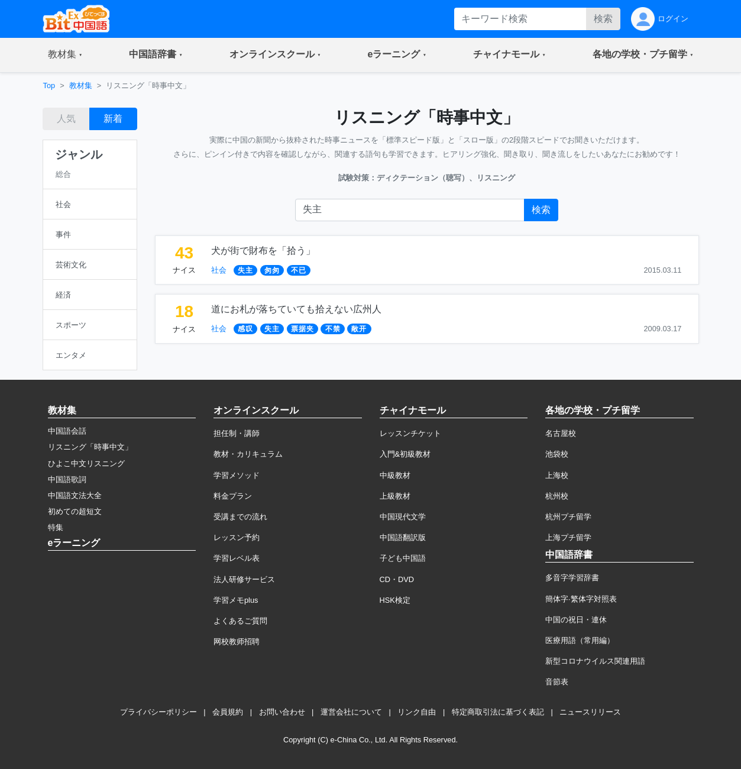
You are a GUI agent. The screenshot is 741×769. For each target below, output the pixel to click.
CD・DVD (397, 579)
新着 (112, 119)
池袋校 (556, 454)
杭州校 (556, 496)
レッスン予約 (236, 537)
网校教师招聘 (236, 641)
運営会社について (351, 711)
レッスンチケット (410, 433)
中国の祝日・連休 (576, 619)
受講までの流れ (240, 516)
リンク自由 (416, 711)
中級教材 (395, 475)
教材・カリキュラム (248, 454)
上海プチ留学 (568, 537)
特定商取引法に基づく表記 (498, 711)
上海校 (556, 475)
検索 (603, 19)
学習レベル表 (236, 558)
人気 (66, 119)
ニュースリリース (590, 711)
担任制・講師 (236, 433)
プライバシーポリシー (158, 711)
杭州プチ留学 (568, 516)
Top (49, 85)
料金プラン (232, 496)
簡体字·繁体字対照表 (581, 598)
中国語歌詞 (67, 479)
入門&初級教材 (405, 454)
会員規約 (227, 711)
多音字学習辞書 (572, 577)
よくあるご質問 (240, 620)
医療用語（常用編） (579, 640)
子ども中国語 (403, 558)
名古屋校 (560, 433)
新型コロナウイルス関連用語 (595, 661)
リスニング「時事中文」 (90, 446)
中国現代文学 (403, 516)
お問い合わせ (282, 711)
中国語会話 (67, 430)
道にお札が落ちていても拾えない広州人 (296, 309)
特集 (55, 527)
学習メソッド (236, 475)
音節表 (556, 681)
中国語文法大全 (75, 495)
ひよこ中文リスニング (86, 463)
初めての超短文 (75, 511)
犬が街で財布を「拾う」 (263, 250)
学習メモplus (235, 600)
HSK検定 (395, 600)
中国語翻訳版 (403, 537)
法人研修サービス (244, 579)
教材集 (80, 85)
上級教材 (395, 496)
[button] (65, 55)
